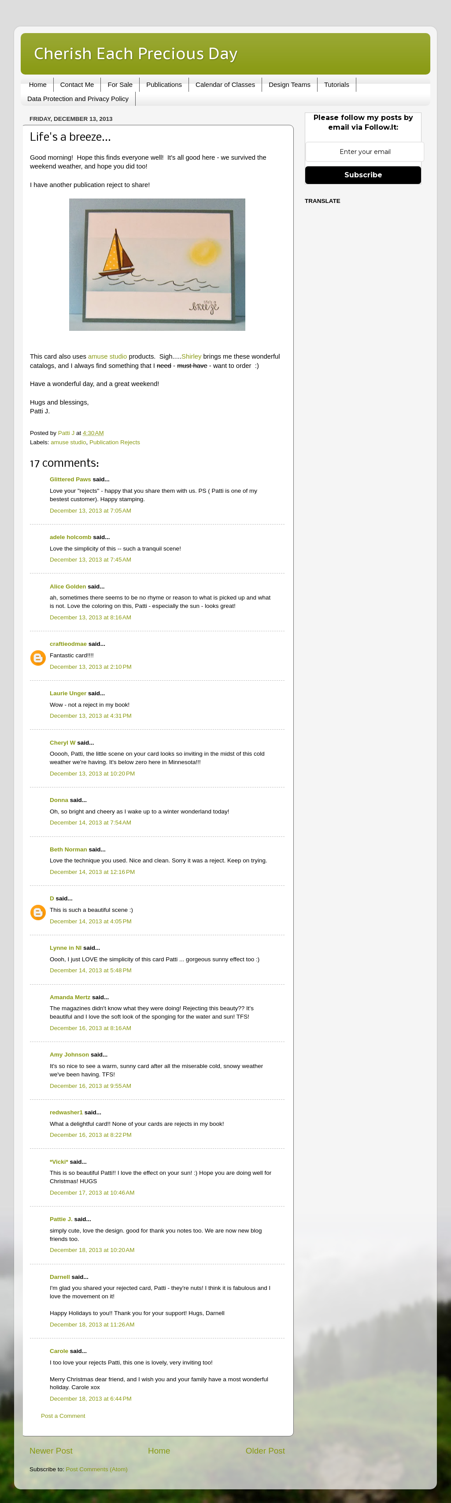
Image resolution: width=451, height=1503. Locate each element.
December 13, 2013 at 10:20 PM (92, 773)
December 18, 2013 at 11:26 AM (92, 1324)
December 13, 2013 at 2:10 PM (91, 666)
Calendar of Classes (225, 84)
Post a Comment (63, 1416)
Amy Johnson (69, 1054)
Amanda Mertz (70, 997)
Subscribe (363, 175)
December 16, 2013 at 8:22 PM (91, 1135)
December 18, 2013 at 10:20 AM (92, 1250)
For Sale (120, 84)
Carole (59, 1351)
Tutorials (336, 84)
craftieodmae (68, 644)
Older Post (265, 1450)
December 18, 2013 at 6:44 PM (91, 1398)
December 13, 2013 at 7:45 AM (90, 559)
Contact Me (77, 84)
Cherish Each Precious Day (135, 53)
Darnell (60, 1277)
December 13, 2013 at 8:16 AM (90, 617)
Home (38, 84)
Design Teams (290, 84)
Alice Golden (68, 586)
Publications (164, 84)
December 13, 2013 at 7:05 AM (90, 510)
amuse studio (107, 356)
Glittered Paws (70, 479)
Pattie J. (61, 1219)
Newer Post (51, 1450)
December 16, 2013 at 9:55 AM (90, 1086)
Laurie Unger (68, 693)
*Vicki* (59, 1161)
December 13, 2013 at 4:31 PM (91, 715)
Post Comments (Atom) (97, 1469)
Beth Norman (68, 849)
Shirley (191, 356)
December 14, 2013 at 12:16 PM (92, 872)
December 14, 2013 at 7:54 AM (90, 822)
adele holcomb (71, 537)
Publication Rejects (114, 442)
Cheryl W (63, 742)
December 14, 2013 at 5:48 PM (91, 970)
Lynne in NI (65, 948)
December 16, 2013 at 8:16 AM (90, 1028)
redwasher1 (66, 1112)
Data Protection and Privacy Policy (78, 98)
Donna (59, 800)
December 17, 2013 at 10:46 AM (92, 1192)
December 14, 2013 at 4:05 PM (91, 921)
